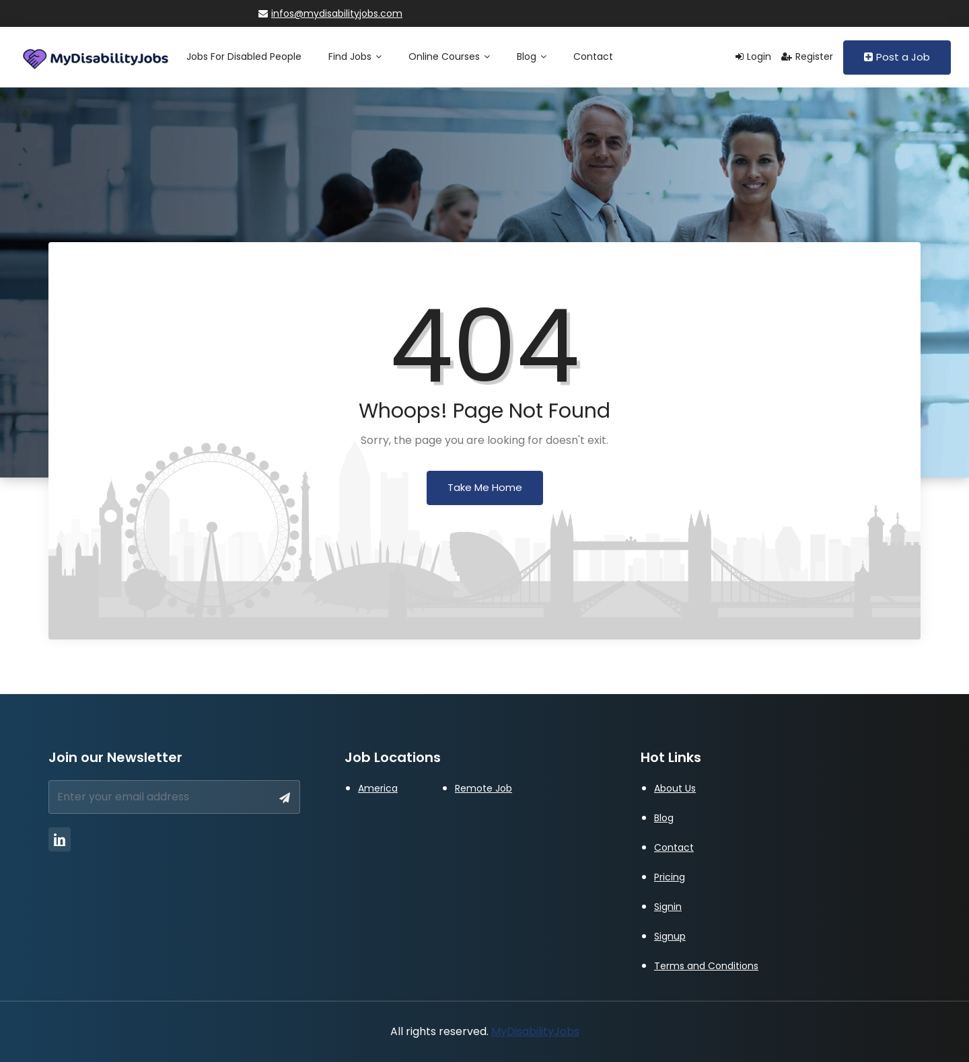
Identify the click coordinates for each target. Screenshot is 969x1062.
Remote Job (483, 788)
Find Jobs (355, 56)
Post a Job (897, 57)
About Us (675, 788)
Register (807, 56)
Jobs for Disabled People (243, 56)
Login (753, 56)
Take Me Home (484, 487)
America (378, 788)
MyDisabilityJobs (535, 1031)
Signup (670, 936)
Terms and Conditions (706, 966)
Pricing (669, 877)
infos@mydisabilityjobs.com (330, 13)
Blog (531, 56)
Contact (593, 56)
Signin (668, 906)
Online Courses (449, 56)
